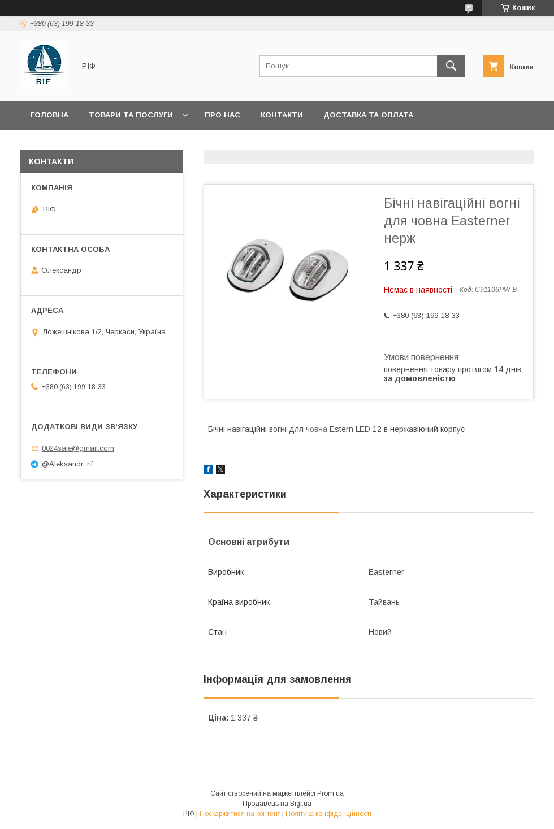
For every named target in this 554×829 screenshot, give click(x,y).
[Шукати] (451, 66)
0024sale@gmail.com (78, 448)
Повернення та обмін (78, 144)
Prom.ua (330, 793)
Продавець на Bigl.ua (277, 804)
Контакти (282, 115)
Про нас (222, 115)
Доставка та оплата (368, 115)
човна (316, 429)
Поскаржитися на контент (240, 814)
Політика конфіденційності (328, 814)
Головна (49, 115)
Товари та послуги (131, 115)
